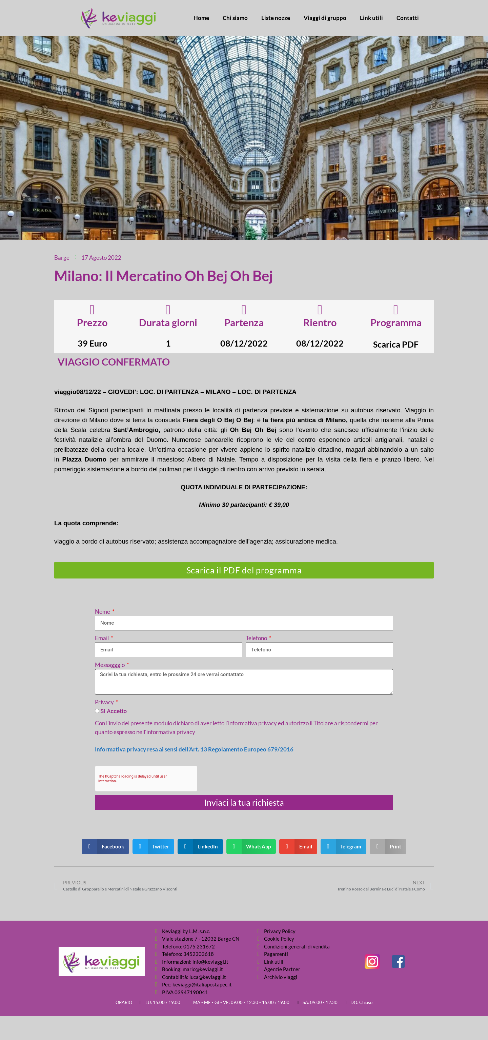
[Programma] (396, 310)
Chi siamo (235, 18)
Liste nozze (275, 18)
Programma (396, 322)
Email (102, 638)
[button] (105, 846)
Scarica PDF (396, 344)
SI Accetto (113, 711)
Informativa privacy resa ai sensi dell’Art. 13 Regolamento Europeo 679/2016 (194, 749)
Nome (103, 611)
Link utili (371, 18)
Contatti (407, 18)
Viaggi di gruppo (325, 18)
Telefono (257, 638)
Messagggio (110, 664)
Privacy (105, 702)
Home (201, 18)
